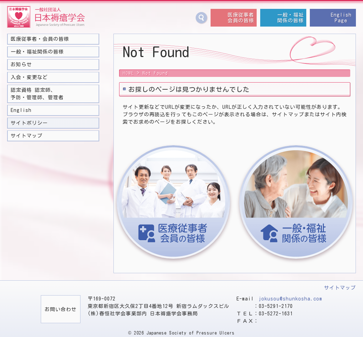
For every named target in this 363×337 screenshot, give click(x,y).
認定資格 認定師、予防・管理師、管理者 (37, 94)
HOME (128, 73)
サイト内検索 (201, 17)
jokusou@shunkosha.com (290, 298)
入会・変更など (29, 77)
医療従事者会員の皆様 (241, 17)
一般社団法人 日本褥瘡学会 (46, 17)
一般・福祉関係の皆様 (290, 17)
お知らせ (21, 64)
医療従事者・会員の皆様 (40, 38)
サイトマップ (27, 135)
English (21, 110)
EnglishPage (341, 17)
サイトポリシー (29, 122)
